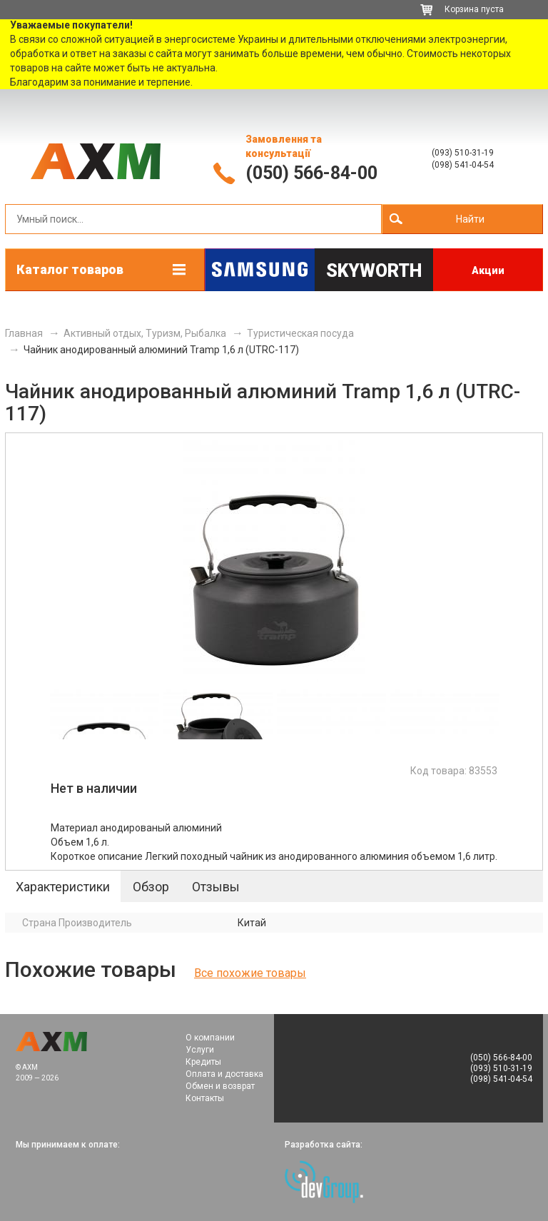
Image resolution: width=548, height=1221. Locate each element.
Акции (488, 270)
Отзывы (216, 886)
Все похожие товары (250, 973)
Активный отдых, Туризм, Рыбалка (145, 333)
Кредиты (203, 1062)
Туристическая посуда (300, 333)
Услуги (200, 1050)
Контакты (205, 1098)
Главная (24, 333)
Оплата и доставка (224, 1074)
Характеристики (63, 886)
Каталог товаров (69, 269)
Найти (470, 219)
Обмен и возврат (220, 1086)
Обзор (151, 886)
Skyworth (374, 270)
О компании (210, 1038)
